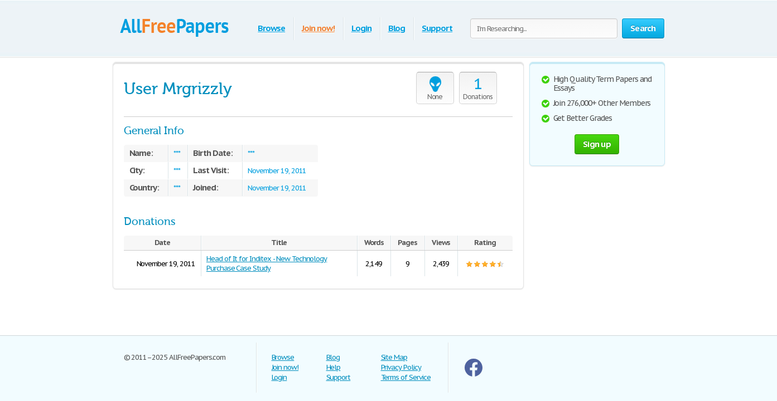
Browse (271, 28)
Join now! (318, 28)
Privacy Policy (401, 367)
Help (333, 367)
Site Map (394, 357)
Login (361, 28)
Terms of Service (406, 377)
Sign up (597, 144)
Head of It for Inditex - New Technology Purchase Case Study (266, 263)
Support (437, 28)
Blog (397, 28)
